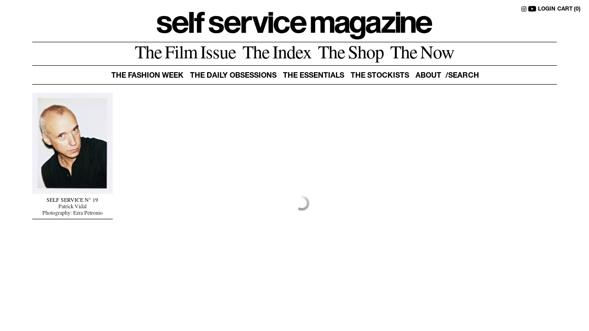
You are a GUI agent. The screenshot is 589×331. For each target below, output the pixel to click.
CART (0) (569, 9)
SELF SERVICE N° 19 (72, 201)
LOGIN (546, 9)
